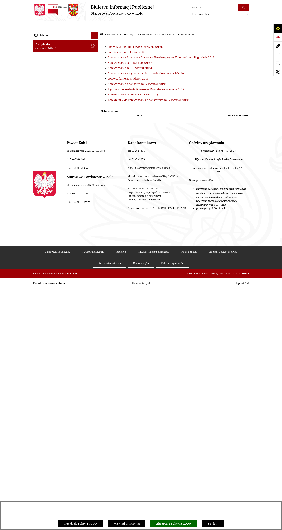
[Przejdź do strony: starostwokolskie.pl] (277, 45)
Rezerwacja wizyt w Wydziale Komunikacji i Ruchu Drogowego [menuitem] (62, 434)
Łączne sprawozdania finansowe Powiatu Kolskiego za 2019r (147, 79)
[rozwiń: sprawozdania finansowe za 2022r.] (95, 175)
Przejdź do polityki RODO (80, 524)
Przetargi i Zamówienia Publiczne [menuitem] (56, 410)
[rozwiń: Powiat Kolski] (95, 54)
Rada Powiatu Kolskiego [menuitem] (50, 80)
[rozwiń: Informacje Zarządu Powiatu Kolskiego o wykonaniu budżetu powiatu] (95, 370)
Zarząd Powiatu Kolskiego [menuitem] (51, 87)
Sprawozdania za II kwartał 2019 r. (130, 53)
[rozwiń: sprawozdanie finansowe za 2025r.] (95, 146)
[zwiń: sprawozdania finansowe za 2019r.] (95, 203)
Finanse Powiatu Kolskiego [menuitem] (52, 95)
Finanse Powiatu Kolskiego (119, 24)
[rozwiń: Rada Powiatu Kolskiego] (95, 80)
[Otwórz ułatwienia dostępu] (277, 28)
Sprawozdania (146, 24)
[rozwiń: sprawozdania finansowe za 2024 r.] (95, 156)
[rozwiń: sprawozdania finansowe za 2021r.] (95, 184)
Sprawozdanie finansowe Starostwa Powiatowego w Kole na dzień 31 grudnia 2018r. (162, 48)
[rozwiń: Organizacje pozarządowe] (95, 417)
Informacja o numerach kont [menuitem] (53, 403)
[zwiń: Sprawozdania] (95, 127)
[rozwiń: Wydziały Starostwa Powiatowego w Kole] (95, 450)
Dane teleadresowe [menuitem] (47, 47)
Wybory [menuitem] (39, 73)
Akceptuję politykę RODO (173, 524)
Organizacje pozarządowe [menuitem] (51, 417)
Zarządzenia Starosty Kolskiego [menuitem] (55, 488)
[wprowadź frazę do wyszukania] (214, 7)
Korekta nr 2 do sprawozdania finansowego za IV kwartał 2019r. (149, 90)
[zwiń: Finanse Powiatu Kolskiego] (95, 94)
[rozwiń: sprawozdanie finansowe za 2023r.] (95, 165)
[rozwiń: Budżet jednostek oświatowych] (95, 393)
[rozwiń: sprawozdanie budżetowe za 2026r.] (95, 137)
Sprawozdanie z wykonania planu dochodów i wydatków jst (146, 64)
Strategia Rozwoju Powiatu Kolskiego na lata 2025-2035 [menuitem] (60, 64)
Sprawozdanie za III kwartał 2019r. (130, 58)
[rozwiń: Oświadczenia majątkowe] (95, 480)
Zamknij (213, 524)
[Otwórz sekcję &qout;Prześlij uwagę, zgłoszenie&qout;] (277, 63)
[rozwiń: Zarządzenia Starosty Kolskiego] (95, 487)
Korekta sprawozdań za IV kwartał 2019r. (134, 85)
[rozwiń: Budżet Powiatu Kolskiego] (95, 384)
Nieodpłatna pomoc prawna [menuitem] (52, 495)
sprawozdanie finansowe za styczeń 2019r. (135, 37)
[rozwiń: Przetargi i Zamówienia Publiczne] (95, 410)
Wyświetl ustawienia (126, 524)
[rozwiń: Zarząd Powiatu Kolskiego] (95, 87)
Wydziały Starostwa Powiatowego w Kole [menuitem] (61, 450)
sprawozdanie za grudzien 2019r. (129, 69)
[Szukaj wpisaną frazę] (244, 7)
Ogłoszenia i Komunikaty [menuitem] (51, 40)
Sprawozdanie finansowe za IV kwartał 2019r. (137, 74)
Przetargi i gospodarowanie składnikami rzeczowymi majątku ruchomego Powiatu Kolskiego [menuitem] (61, 462)
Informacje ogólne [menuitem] (46, 33)
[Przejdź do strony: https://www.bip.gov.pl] (277, 37)
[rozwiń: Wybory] (95, 73)
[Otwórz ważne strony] (277, 54)
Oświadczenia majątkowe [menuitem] (51, 480)
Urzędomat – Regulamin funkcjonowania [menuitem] (61, 443)
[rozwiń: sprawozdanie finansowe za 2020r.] (95, 194)
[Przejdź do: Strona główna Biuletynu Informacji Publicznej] (101, 25)
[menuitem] (65, 104)
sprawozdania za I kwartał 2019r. (129, 42)
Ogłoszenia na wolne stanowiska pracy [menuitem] (59, 473)
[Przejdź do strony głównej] (93, 10)
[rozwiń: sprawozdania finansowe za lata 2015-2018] (95, 356)
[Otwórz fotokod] (277, 71)
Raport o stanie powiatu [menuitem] (50, 424)
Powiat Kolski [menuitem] (43, 54)
